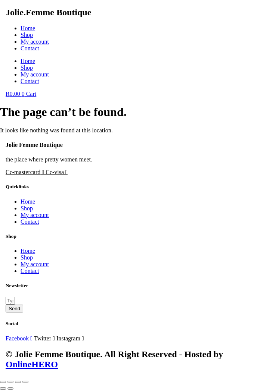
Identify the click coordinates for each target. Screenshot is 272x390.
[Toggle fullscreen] (10, 382)
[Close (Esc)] (25, 382)
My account (35, 41)
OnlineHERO (32, 364)
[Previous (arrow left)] (3, 388)
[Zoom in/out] (3, 382)
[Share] (18, 382)
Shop (27, 35)
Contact (30, 48)
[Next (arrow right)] (10, 388)
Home (28, 28)
